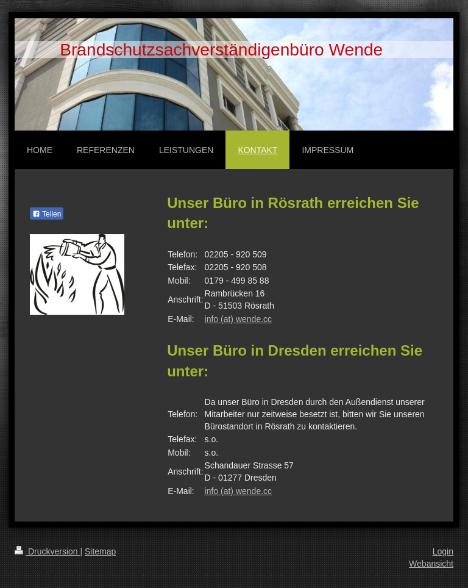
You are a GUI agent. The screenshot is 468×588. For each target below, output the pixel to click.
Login (443, 551)
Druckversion (47, 551)
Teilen (46, 214)
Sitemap (100, 551)
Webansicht (431, 563)
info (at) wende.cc (238, 319)
